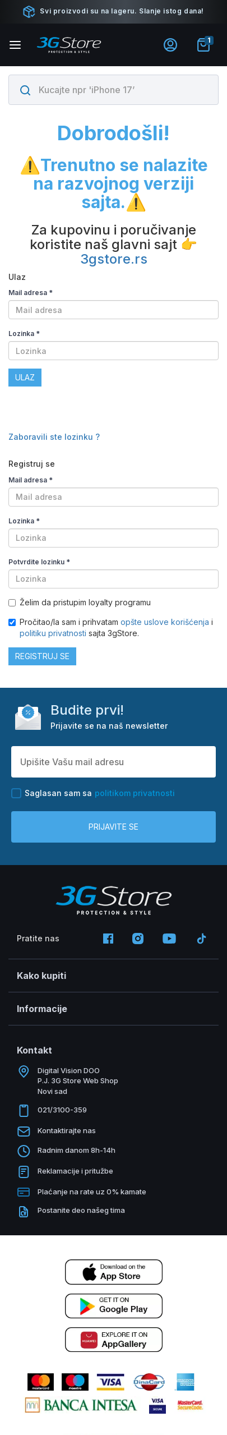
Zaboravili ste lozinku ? (54, 436)
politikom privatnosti (135, 793)
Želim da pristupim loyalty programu (79, 602)
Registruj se (42, 656)
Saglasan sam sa (93, 793)
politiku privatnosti (53, 633)
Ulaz (25, 377)
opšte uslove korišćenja (166, 622)
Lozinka (24, 333)
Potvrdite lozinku (39, 562)
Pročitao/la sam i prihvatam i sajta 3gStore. (110, 627)
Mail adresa (30, 292)
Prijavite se (113, 826)
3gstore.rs (113, 259)
